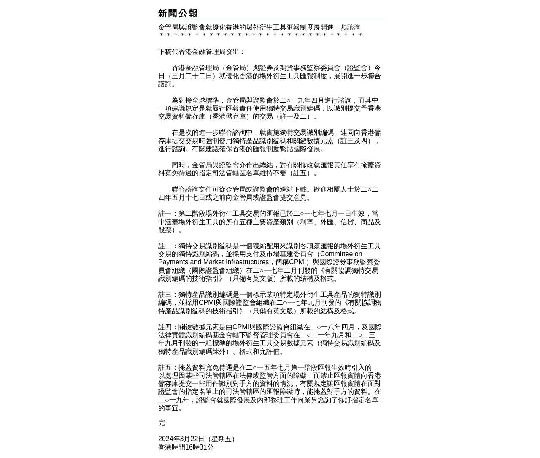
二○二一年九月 (322, 335)
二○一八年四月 (332, 327)
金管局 (236, 189)
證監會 (263, 189)
